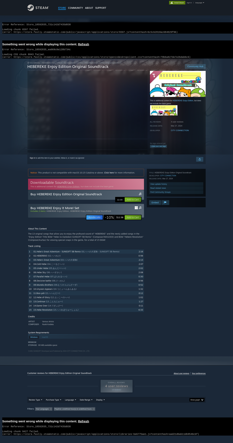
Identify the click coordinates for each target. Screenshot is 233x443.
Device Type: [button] (180, 415)
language (198, 3)
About (89, 7)
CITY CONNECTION (180, 134)
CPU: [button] (157, 415)
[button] (133, 203)
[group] (116, 415)
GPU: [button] (167, 415)
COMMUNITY (75, 7)
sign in (189, 3)
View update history (158, 188)
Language (69, 405)
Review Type (34, 405)
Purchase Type (52, 405)
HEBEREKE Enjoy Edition (52, 66)
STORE (62, 7)
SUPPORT (100, 7)
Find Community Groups (160, 196)
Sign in (32, 161)
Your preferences (199, 377)
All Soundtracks (33, 66)
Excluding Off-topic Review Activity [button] (72, 415)
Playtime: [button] (95, 415)
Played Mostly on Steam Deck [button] (117, 415)
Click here (109, 176)
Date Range (85, 405)
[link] (114, 221)
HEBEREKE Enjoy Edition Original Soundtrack (90, 214)
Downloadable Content (73, 66)
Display (99, 405)
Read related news (158, 192)
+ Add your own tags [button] (158, 150)
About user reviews (181, 377)
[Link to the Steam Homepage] (40, 10)
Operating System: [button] (141, 415)
